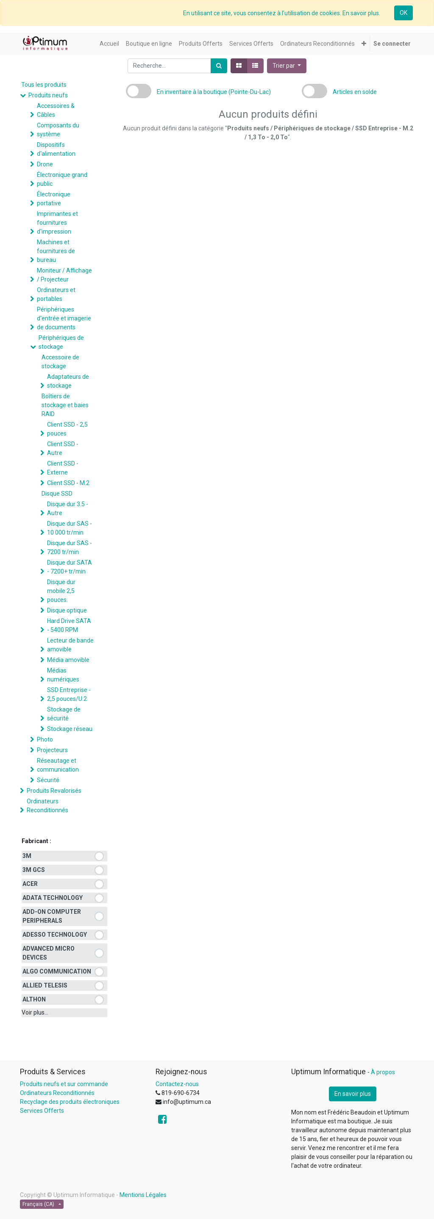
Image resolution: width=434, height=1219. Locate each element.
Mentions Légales (143, 1194)
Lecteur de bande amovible (70, 645)
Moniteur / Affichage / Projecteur (64, 275)
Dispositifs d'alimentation (56, 149)
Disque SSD (57, 493)
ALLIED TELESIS (44, 985)
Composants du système (58, 130)
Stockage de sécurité (64, 714)
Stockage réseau (69, 728)
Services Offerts (42, 1110)
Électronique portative (53, 199)
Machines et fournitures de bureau (56, 251)
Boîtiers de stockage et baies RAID (65, 405)
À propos (383, 1072)
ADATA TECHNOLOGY (52, 897)
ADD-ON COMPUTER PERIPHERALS (51, 916)
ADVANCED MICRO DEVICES (48, 953)
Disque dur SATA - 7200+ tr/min (69, 567)
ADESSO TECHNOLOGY (54, 934)
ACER (30, 883)
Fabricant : (36, 841)
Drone (45, 164)
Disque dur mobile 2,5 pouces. (61, 591)
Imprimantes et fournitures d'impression (57, 222)
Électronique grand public (62, 179)
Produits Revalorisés (54, 790)
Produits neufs (48, 95)
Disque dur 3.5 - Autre (67, 508)
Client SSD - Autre (62, 448)
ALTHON (34, 999)
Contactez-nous (177, 1084)
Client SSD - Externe (62, 468)
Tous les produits (44, 84)
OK (403, 12)
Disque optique (67, 610)
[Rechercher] (219, 65)
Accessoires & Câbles (56, 110)
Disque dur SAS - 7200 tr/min (69, 547)
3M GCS (33, 869)
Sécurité (48, 780)
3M (26, 855)
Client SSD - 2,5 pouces (67, 429)
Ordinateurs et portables (56, 294)
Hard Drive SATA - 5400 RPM (69, 625)
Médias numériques (63, 675)
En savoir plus (352, 1093)
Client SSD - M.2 (68, 483)
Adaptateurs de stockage (68, 381)
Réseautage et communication (58, 765)
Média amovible (68, 659)
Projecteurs (52, 750)
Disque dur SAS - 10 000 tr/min (69, 528)
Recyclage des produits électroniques (70, 1101)
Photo (45, 739)
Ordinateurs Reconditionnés (47, 806)
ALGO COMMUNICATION (56, 971)
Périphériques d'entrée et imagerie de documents (64, 318)
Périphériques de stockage (61, 342)
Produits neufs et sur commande (64, 1084)
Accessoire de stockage (60, 362)
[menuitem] (109, 44)
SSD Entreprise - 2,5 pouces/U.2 (69, 694)
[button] (364, 44)
